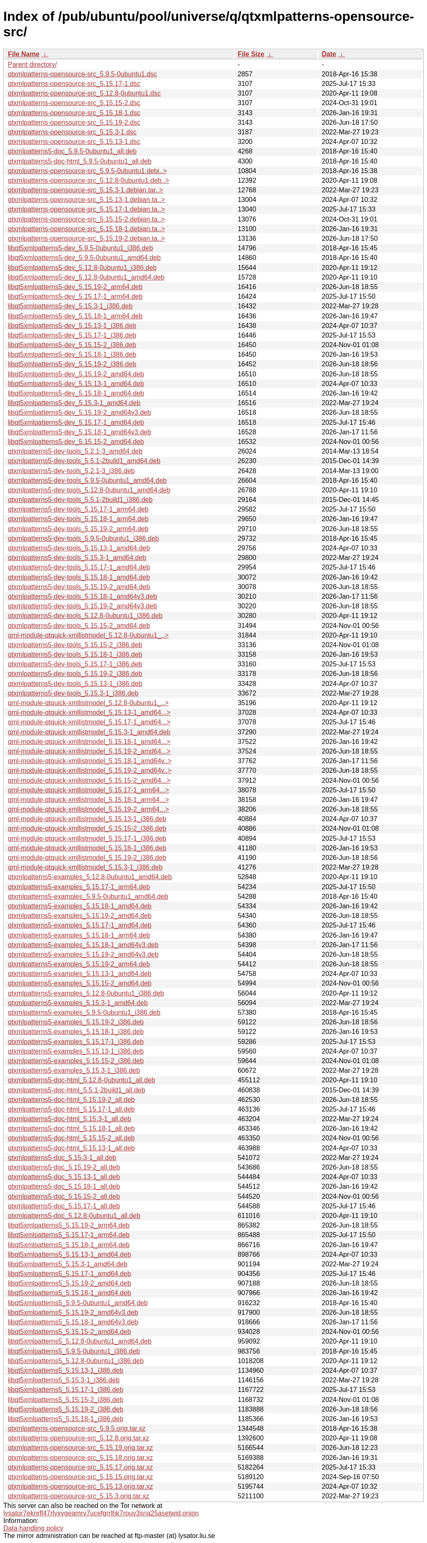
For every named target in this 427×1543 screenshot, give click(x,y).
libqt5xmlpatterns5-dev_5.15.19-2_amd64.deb (76, 374)
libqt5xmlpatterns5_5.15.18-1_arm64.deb (69, 1244)
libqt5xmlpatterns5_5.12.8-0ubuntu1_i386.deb (76, 1360)
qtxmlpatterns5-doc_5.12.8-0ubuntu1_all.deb (74, 1215)
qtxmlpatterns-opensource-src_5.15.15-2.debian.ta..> (86, 219)
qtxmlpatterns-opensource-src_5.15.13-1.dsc (74, 141)
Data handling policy (33, 1528)
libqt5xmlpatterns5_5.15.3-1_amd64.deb (67, 1264)
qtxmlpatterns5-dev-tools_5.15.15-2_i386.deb (75, 644)
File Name (24, 54)
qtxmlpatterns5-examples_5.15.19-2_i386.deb (76, 1022)
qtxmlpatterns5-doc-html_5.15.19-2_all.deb (71, 1099)
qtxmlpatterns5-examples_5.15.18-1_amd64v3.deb (83, 944)
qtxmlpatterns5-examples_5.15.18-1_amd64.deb (79, 906)
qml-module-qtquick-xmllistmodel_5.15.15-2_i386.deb (87, 828)
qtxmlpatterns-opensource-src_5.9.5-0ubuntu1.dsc (82, 74)
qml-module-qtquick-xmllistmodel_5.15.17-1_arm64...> (88, 790)
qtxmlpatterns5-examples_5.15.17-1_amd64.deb (79, 925)
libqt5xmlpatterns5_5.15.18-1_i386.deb (65, 1418)
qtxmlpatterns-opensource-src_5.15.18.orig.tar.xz (80, 1457)
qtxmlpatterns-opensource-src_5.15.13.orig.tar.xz (80, 1486)
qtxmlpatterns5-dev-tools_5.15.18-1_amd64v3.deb (82, 596)
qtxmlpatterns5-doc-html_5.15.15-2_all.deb (71, 1138)
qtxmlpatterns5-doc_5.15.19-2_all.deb (64, 1167)
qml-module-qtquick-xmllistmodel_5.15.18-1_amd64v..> (89, 760)
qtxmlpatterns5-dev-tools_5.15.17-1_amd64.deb (79, 567)
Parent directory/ (32, 64)
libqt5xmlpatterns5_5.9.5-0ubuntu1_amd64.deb (78, 1302)
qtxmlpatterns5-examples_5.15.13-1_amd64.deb (79, 973)
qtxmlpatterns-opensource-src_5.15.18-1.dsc (74, 112)
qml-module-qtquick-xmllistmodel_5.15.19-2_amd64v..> (89, 770)
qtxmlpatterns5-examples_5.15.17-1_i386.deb (76, 1041)
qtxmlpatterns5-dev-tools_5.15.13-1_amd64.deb (79, 548)
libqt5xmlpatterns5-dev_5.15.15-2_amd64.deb (76, 441)
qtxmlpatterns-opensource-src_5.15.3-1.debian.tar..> (85, 190)
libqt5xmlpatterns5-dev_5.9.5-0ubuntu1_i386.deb (80, 248)
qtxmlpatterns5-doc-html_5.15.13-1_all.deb (71, 1148)
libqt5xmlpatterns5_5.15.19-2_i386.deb (65, 1409)
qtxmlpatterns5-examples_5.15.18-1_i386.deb (76, 1031)
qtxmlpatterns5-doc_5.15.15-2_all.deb (64, 1196)
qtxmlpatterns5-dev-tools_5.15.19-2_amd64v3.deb (82, 606)
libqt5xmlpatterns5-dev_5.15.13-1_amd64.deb (76, 383)
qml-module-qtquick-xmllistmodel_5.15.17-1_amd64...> (89, 722)
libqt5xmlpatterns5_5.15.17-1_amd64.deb (69, 1273)
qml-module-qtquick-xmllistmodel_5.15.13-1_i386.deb (87, 818)
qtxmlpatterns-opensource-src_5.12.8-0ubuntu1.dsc (84, 93)
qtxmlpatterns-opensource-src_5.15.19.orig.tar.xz (80, 1447)
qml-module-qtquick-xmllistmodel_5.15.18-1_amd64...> (89, 741)
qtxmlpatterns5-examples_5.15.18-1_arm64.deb (79, 935)
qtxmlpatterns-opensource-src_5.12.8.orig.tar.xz (78, 1438)
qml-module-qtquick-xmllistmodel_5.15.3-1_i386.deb (85, 867)
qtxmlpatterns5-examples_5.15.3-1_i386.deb (74, 1070)
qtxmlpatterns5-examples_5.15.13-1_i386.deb (76, 1051)
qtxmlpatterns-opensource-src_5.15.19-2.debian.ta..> (86, 238)
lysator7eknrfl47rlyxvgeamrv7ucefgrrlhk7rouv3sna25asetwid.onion (101, 1513)
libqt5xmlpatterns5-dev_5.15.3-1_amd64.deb (74, 402)
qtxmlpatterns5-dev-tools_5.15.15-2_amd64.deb (79, 625)
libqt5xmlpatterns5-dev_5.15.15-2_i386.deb (72, 344)
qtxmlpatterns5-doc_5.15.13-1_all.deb (64, 1176)
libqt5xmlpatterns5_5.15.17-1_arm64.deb (69, 1234)
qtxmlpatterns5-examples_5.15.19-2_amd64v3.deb (83, 954)
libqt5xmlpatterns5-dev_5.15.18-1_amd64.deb (76, 393)
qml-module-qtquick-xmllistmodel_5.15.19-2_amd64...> (89, 751)
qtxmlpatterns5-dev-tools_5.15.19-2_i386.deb (75, 673)
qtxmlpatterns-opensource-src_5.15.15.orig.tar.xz (80, 1476)
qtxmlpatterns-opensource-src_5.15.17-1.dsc (74, 83)
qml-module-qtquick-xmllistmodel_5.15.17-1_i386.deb (87, 838)
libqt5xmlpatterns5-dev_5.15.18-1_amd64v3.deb (79, 432)
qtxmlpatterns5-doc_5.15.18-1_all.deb (64, 1186)
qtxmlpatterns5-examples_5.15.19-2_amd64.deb (79, 915)
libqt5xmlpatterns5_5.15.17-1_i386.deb (65, 1389)
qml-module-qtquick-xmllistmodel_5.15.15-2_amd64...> (89, 780)
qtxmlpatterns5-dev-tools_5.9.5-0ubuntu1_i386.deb (83, 538)
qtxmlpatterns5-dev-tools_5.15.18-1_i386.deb (75, 654)
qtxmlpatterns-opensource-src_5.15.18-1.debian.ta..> (86, 228)
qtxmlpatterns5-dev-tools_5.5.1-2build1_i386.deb (80, 499)
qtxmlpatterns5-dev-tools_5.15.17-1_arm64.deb (78, 509)
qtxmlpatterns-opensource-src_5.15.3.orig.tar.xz (78, 1496)
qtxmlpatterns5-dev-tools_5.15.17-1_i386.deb (75, 664)
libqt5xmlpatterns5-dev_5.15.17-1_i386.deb (72, 335)
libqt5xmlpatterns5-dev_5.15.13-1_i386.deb (72, 325)
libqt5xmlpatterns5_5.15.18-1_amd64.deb (69, 1292)
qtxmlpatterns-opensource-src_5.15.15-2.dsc (74, 102)
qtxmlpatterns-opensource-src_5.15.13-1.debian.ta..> (86, 199)
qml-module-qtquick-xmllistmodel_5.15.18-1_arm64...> (88, 799)
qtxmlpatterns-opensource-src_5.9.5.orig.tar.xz (77, 1428)
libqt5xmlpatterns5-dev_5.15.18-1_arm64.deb (75, 316)
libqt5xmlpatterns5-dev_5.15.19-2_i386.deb (72, 364)
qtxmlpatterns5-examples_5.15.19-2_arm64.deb (79, 964)
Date (329, 54)
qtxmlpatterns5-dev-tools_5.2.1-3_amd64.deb (75, 451)
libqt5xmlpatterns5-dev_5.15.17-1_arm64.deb (75, 296)
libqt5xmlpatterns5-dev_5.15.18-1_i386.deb (72, 354)
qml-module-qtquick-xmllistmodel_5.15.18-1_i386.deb (87, 848)
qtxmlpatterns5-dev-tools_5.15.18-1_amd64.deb (79, 577)
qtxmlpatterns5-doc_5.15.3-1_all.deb (62, 1157)
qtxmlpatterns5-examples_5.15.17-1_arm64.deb (79, 886)
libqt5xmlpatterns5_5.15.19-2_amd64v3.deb (73, 1312)
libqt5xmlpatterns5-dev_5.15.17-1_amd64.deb (76, 422)
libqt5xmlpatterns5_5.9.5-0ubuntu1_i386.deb (74, 1351)
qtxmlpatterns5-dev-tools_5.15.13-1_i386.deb (75, 683)
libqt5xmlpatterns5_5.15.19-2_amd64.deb (69, 1283)
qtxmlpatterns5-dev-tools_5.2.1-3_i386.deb (71, 470)
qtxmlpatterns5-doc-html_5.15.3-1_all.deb (69, 1118)
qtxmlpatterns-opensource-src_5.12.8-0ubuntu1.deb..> (88, 180)
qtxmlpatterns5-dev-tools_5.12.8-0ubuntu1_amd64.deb (89, 490)
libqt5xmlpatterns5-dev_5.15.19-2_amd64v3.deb (79, 412)
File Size (251, 54)
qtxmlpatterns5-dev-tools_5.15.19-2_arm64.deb (78, 528)
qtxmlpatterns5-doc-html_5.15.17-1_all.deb (71, 1109)
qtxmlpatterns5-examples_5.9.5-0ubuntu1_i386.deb (84, 1012)
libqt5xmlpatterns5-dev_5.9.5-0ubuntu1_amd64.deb (84, 257)
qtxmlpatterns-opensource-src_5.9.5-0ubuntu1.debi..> (87, 170)
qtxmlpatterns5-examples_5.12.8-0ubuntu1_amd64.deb (90, 876)
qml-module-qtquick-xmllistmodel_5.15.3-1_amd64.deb (89, 732)
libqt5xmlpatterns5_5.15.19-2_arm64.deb (69, 1225)
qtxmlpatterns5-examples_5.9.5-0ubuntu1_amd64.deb (88, 896)
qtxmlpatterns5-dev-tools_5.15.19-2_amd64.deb (79, 586)
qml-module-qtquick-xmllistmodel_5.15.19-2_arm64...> (88, 809)
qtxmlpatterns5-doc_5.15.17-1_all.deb (64, 1206)
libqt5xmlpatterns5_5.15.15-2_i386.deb (65, 1399)
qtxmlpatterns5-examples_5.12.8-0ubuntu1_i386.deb (86, 993)
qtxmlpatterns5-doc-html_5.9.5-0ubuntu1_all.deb (79, 161)
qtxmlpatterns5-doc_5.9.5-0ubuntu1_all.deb (72, 151)
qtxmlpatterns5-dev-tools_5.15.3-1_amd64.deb (77, 557)
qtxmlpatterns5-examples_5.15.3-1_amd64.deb (78, 1002)
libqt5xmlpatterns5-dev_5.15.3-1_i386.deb (70, 306)
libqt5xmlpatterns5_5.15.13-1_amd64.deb (69, 1254)
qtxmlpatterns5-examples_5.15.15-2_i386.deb (76, 1060)
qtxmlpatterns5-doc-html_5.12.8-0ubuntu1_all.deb (81, 1080)
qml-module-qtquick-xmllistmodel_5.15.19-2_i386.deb (87, 857)
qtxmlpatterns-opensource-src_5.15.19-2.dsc (74, 122)
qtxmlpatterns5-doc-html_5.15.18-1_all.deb (71, 1128)
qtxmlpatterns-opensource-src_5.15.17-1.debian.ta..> (86, 209)
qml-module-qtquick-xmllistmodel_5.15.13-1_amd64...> (89, 712)
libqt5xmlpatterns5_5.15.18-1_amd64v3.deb (73, 1322)
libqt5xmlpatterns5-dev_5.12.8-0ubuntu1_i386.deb (82, 267)
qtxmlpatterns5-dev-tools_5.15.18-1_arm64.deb (78, 518)
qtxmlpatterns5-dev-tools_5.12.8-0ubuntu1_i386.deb (85, 615)
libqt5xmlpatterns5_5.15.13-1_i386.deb (65, 1370)
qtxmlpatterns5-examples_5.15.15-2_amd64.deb (79, 983)
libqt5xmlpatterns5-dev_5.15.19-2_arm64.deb (75, 286)
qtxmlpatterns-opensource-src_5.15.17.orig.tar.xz (80, 1467)
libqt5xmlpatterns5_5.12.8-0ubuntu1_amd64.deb (79, 1341)
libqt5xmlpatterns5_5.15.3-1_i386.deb (64, 1380)
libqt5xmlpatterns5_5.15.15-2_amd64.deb (69, 1331)
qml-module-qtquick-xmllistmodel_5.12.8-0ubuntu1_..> (88, 635)
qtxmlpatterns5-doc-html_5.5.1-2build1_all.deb (76, 1090)
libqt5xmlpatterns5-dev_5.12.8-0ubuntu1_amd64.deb (86, 277)
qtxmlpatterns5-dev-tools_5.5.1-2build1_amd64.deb (84, 460)
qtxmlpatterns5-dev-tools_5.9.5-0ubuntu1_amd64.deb (87, 480)
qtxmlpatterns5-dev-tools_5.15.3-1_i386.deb (73, 693)
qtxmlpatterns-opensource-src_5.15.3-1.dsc (72, 132)
